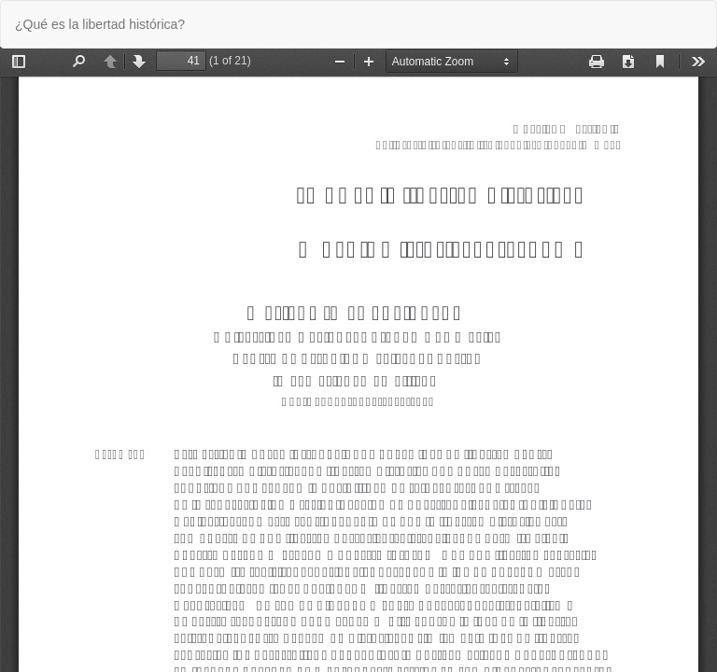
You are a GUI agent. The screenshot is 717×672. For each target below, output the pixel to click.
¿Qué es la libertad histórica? (100, 24)
